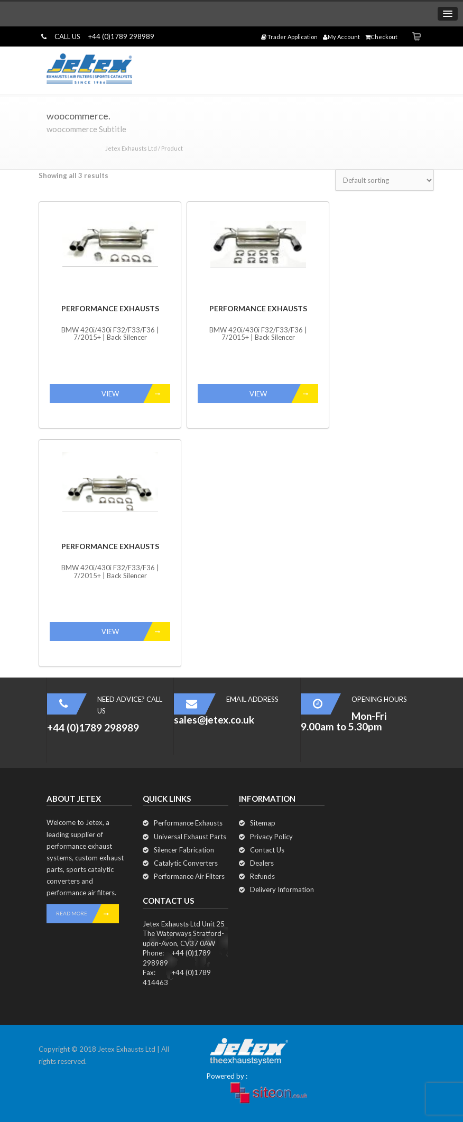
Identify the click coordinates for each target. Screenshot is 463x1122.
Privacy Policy (271, 836)
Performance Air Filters (189, 876)
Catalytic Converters (186, 863)
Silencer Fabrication (184, 850)
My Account (341, 36)
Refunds (262, 876)
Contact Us (267, 850)
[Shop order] (384, 180)
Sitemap (262, 823)
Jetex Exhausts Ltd (131, 148)
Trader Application (289, 36)
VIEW (136, 393)
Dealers (262, 863)
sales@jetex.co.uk (214, 719)
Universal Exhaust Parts (190, 836)
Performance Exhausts (188, 823)
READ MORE (87, 913)
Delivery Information (282, 889)
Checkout (381, 36)
